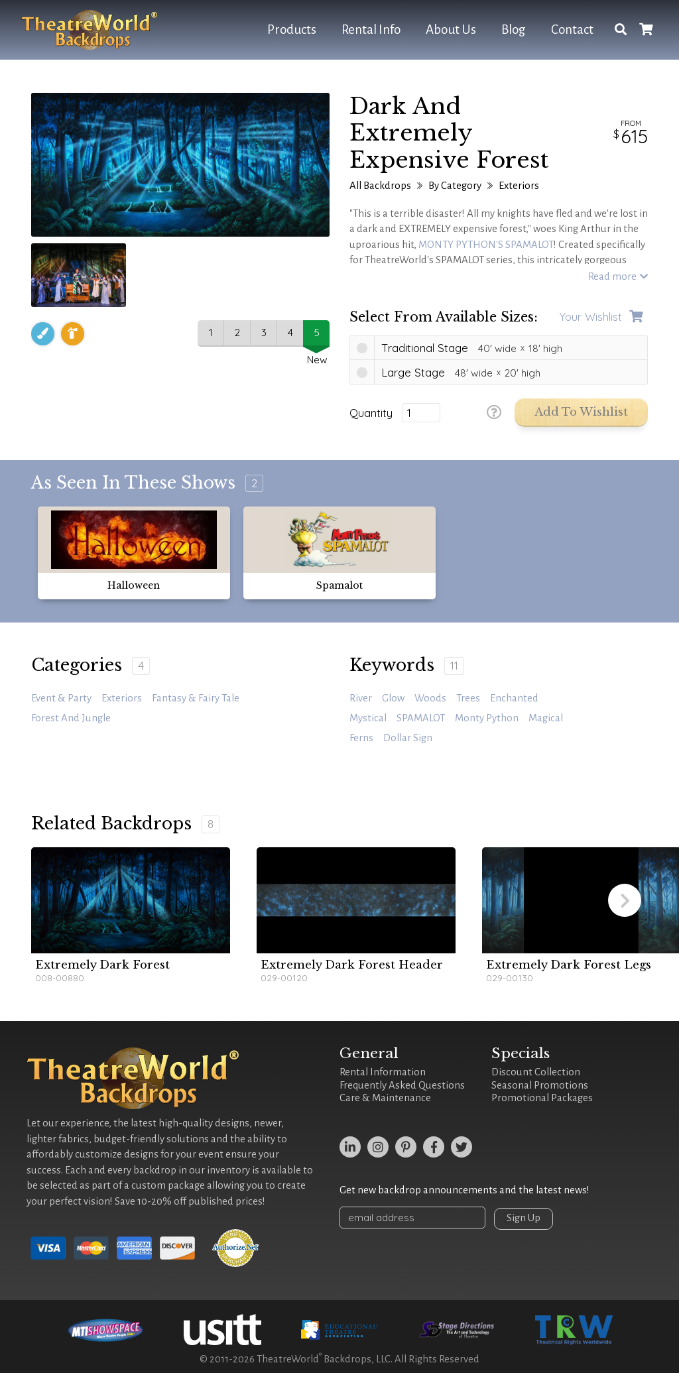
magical (545, 718)
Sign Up (523, 1218)
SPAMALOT (421, 718)
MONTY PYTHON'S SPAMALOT (486, 244)
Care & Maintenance (385, 1098)
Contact (572, 29)
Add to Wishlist (581, 412)
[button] (624, 900)
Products (291, 29)
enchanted (514, 698)
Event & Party (61, 698)
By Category (454, 185)
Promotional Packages (542, 1098)
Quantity (371, 413)
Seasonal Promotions (539, 1085)
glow (393, 698)
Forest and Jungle (71, 718)
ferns (361, 738)
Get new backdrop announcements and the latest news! (464, 1190)
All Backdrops (380, 185)
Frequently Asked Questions (402, 1085)
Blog (513, 29)
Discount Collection (535, 1072)
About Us (451, 29)
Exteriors (519, 185)
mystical (368, 718)
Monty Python (487, 718)
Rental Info (371, 29)
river (360, 698)
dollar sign (407, 738)
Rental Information (383, 1072)
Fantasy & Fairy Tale (195, 698)
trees (468, 698)
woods (430, 698)
